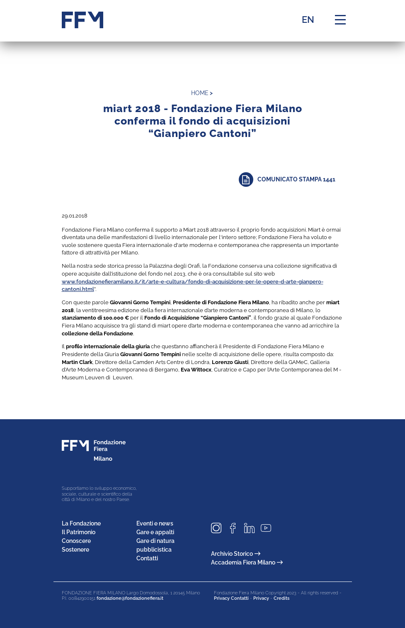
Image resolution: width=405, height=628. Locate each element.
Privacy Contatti (231, 598)
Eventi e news (154, 523)
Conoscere (76, 541)
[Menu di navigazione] (340, 20)
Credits (281, 598)
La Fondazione (81, 523)
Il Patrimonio (78, 532)
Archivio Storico (235, 553)
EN (308, 19)
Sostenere (75, 549)
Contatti (147, 558)
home (200, 93)
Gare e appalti (155, 532)
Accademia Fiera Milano (247, 562)
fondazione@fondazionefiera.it (130, 598)
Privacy (261, 598)
